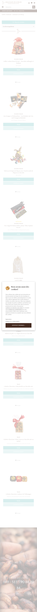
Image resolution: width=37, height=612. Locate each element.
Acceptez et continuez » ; (18, 325)
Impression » (9, 319)
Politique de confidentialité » (13, 321)
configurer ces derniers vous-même (14, 307)
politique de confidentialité (15, 309)
